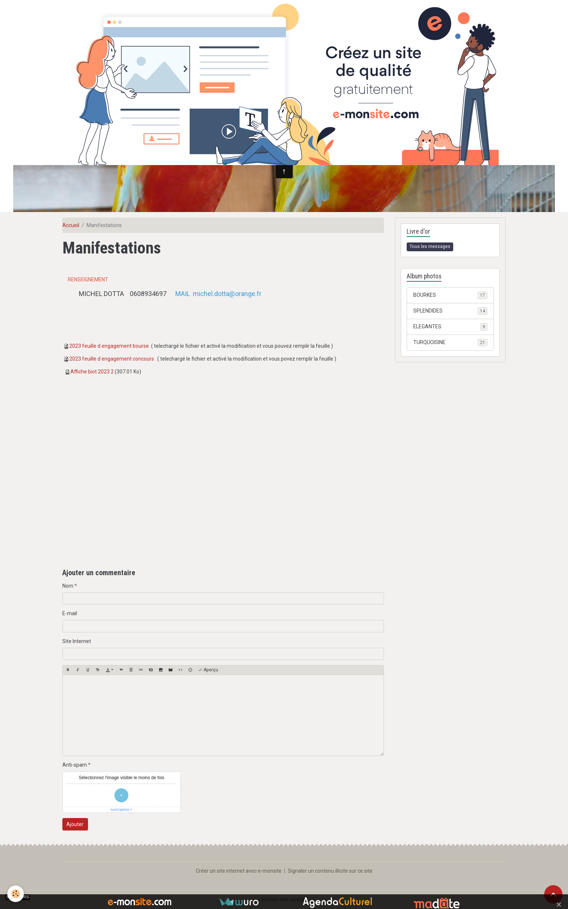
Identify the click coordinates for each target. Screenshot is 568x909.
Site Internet (76, 641)
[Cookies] (15, 894)
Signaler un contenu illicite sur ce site (330, 871)
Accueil (70, 225)
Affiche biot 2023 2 (92, 372)
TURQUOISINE (450, 342)
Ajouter (75, 824)
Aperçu (208, 670)
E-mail (69, 613)
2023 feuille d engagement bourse (109, 346)
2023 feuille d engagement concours (111, 359)
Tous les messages (430, 246)
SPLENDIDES (450, 311)
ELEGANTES (450, 327)
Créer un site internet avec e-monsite (239, 871)
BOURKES (450, 295)
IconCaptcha (120, 809)
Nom (67, 586)
